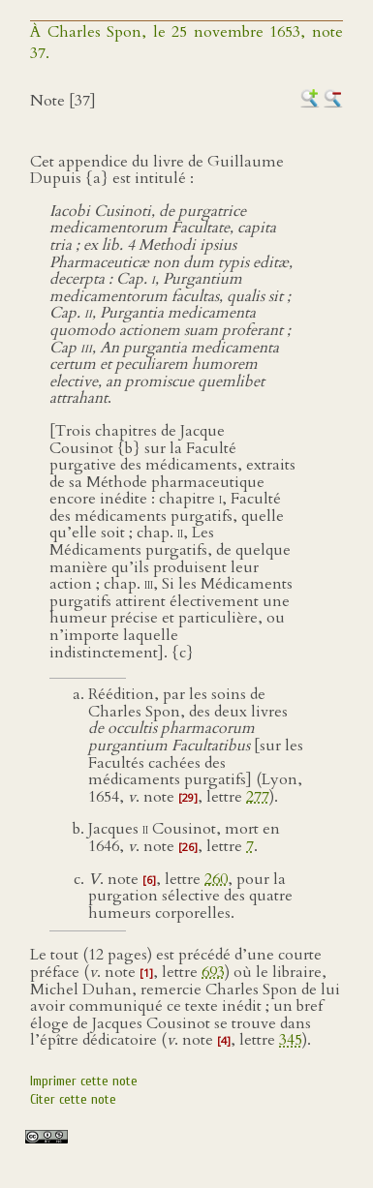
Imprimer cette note (84, 1081)
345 (290, 1040)
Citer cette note (73, 1099)
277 (257, 796)
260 (216, 879)
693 (213, 972)
